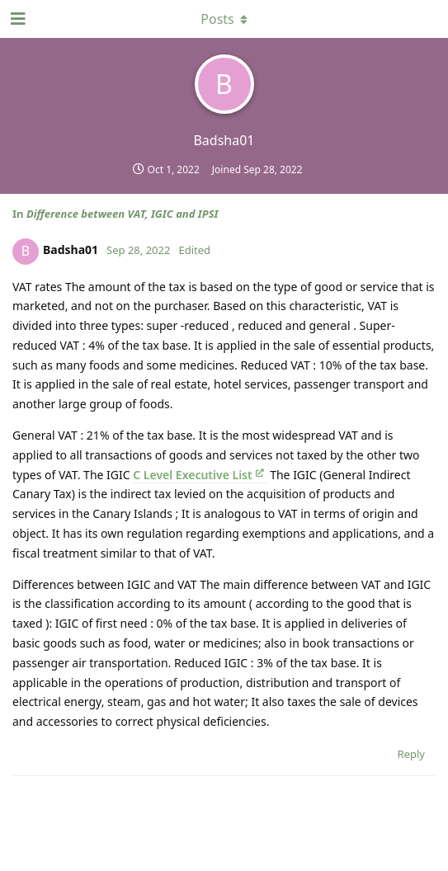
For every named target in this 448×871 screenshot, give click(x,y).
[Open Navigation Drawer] (16, 19)
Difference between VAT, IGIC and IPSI (122, 213)
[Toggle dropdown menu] (224, 19)
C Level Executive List (192, 475)
